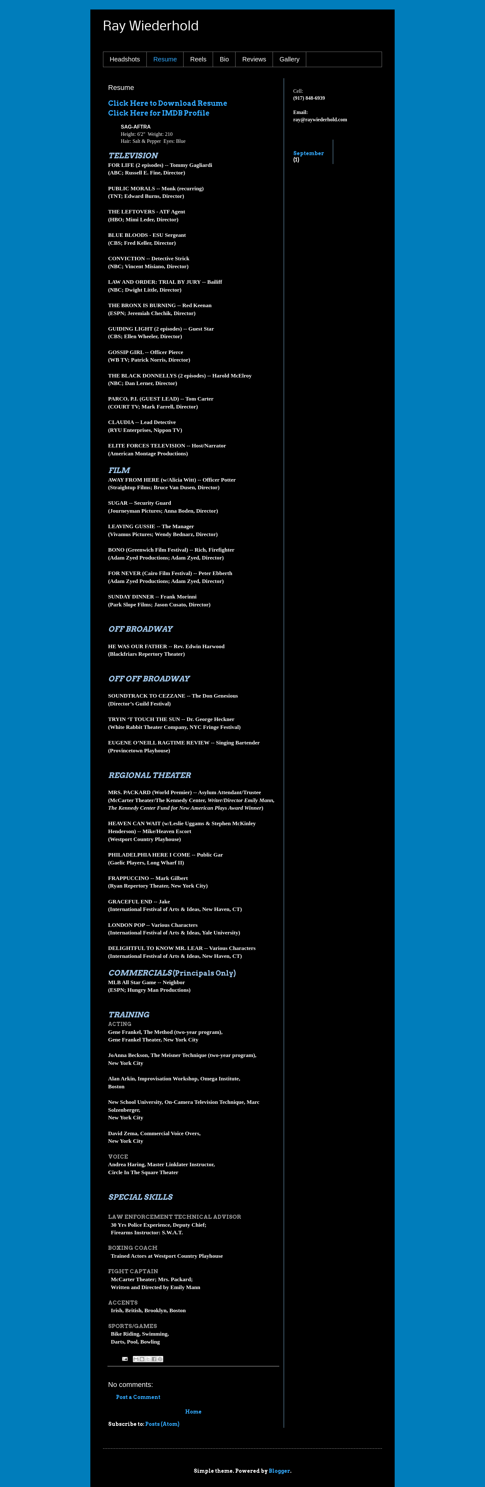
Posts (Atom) (162, 1424)
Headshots (125, 59)
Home (193, 1412)
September (308, 153)
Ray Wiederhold (151, 27)
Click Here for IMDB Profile (159, 113)
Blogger (279, 1471)
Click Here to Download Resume (167, 103)
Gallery (290, 59)
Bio (224, 59)
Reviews (254, 59)
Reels (198, 59)
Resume (165, 59)
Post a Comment (138, 1397)
